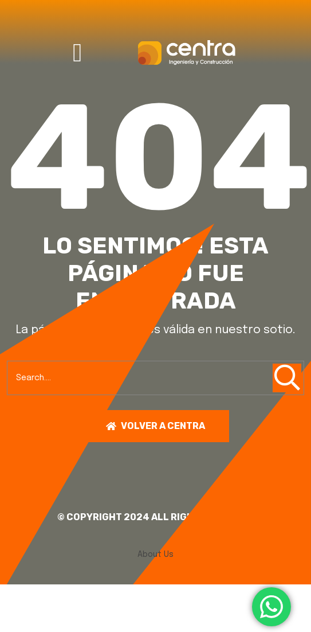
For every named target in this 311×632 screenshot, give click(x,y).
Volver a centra (155, 425)
